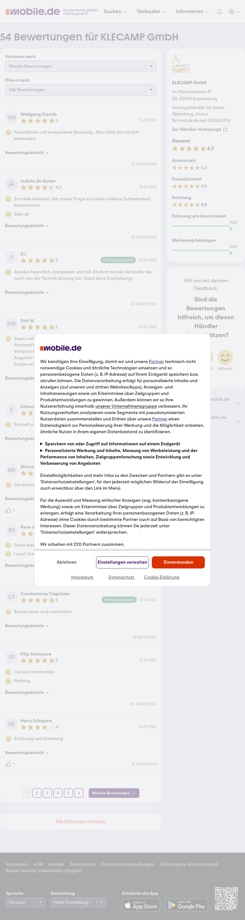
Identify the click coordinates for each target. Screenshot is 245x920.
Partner (156, 361)
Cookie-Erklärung (162, 577)
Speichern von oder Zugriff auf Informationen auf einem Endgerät (112, 444)
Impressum (82, 577)
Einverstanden (178, 562)
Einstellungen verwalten (122, 562)
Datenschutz (121, 577)
